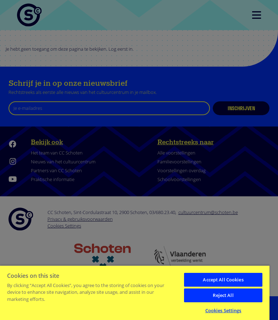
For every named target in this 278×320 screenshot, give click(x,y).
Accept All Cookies (223, 279)
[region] (134, 292)
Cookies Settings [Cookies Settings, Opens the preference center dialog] (223, 310)
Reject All (223, 295)
